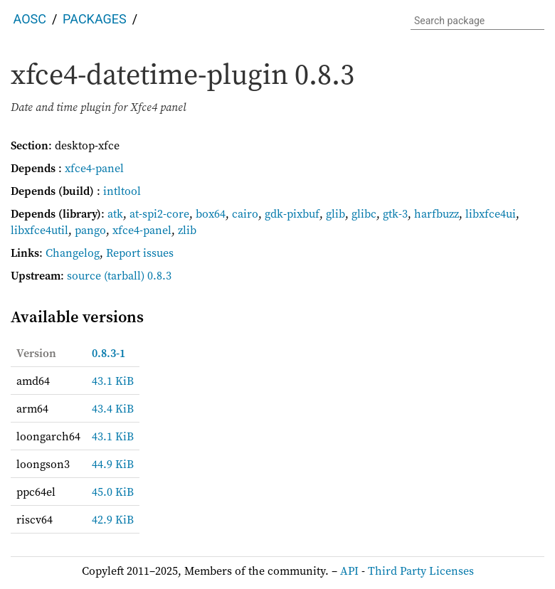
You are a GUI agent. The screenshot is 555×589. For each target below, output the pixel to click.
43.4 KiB (113, 408)
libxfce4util (39, 230)
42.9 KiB (113, 519)
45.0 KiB (113, 491)
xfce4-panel (94, 168)
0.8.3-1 (108, 353)
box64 (211, 213)
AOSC (30, 18)
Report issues (140, 252)
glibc (364, 213)
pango (90, 230)
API (349, 570)
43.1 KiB (113, 380)
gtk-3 (395, 213)
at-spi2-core (159, 213)
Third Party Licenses (421, 570)
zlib (187, 230)
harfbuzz (436, 213)
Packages (95, 18)
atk (115, 213)
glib (335, 213)
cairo (245, 213)
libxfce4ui (490, 213)
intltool (122, 190)
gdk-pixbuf (292, 213)
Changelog (73, 252)
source (84, 275)
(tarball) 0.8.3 (137, 275)
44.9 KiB (113, 464)
